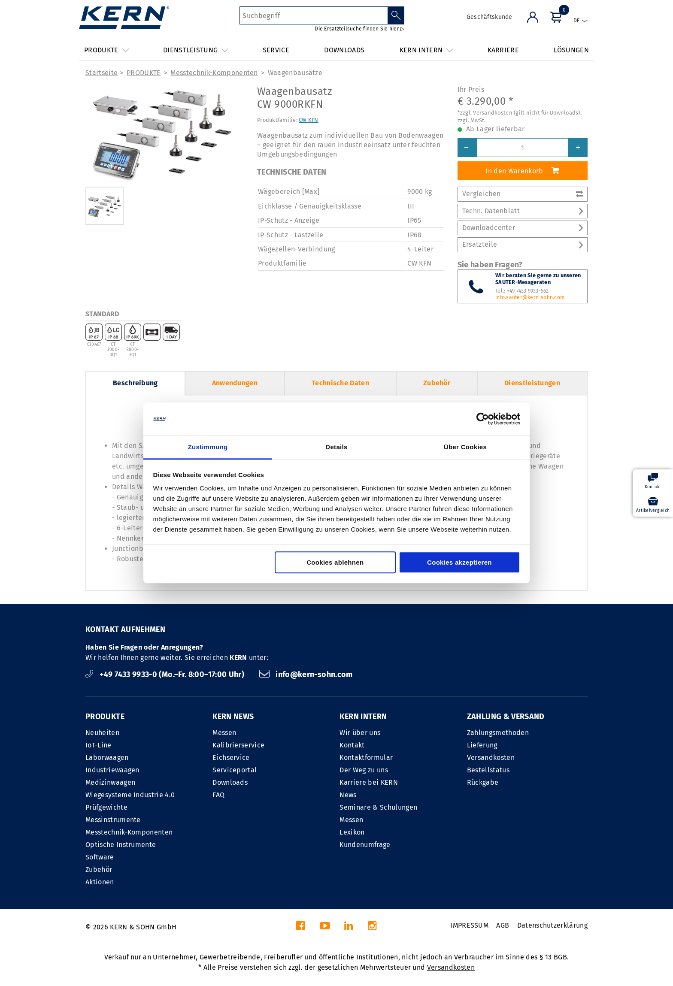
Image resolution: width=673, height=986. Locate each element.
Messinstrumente (113, 820)
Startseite (101, 73)
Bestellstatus (488, 770)
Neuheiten (102, 733)
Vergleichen (522, 194)
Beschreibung (135, 383)
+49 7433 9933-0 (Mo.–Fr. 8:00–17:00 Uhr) (165, 674)
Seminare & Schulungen (378, 807)
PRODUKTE (144, 73)
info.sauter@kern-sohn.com (529, 297)
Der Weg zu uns (364, 770)
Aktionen (99, 882)
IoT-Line (98, 745)
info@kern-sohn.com (306, 674)
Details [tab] (336, 447)
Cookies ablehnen (335, 562)
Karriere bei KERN (368, 782)
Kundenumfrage (365, 845)
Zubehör (436, 383)
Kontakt (352, 745)
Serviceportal (234, 770)
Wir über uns (360, 733)
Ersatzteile (522, 244)
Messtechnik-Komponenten (214, 73)
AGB (502, 925)
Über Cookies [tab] (465, 447)
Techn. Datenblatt (522, 211)
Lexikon (352, 832)
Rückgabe (483, 782)
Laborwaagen (107, 757)
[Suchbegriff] (313, 15)
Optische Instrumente (120, 845)
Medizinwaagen (110, 782)
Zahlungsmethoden (498, 733)
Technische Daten (340, 383)
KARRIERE (503, 50)
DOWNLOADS (344, 50)
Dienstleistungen (532, 383)
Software (99, 857)
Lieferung (482, 745)
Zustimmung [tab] (208, 447)
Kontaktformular (366, 757)
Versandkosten (491, 757)
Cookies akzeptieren (459, 562)
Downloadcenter (522, 228)
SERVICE (276, 50)
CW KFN (308, 120)
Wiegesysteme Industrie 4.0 (130, 795)
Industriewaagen (112, 770)
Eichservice (231, 757)
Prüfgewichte (106, 807)
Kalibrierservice (238, 745)
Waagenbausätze (295, 73)
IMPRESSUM (469, 925)
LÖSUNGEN (571, 50)
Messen (224, 733)
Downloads (230, 782)
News (348, 795)
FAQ (218, 795)
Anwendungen (235, 383)
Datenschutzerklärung (552, 925)
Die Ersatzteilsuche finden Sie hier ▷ (359, 29)
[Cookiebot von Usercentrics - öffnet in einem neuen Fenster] (482, 419)
